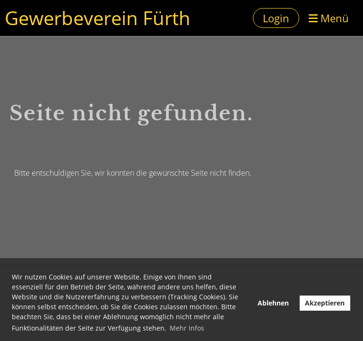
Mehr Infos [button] (187, 327)
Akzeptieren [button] (325, 302)
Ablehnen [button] (273, 302)
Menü (329, 18)
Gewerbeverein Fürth (97, 18)
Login (276, 18)
